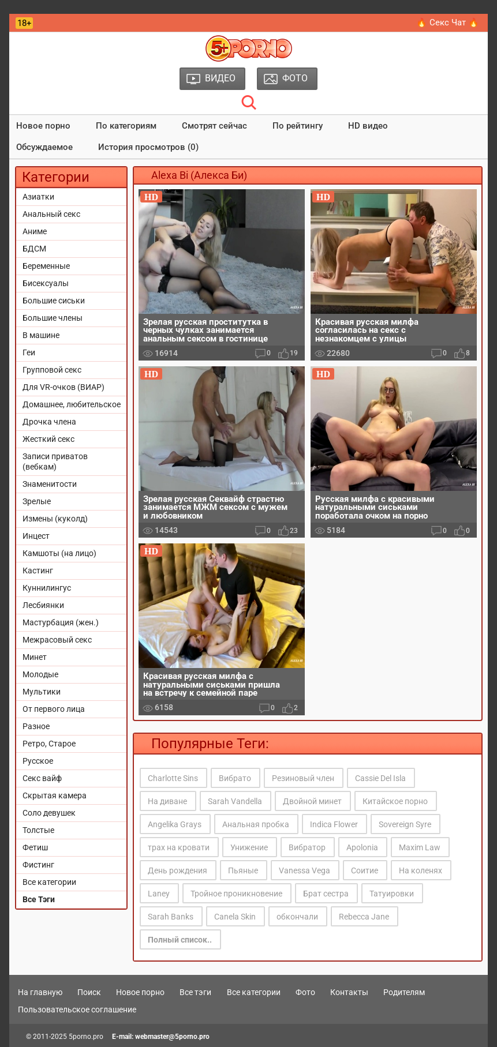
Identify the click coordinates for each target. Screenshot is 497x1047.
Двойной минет (312, 801)
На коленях (420, 870)
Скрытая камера (55, 795)
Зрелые (37, 501)
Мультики (42, 691)
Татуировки (391, 893)
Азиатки (38, 196)
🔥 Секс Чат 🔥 (447, 22)
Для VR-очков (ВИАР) (63, 387)
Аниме (35, 231)
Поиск (89, 992)
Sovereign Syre (405, 824)
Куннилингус (47, 587)
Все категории (49, 882)
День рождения (177, 870)
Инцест (36, 536)
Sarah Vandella (235, 801)
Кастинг (38, 570)
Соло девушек (49, 812)
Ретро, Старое (49, 743)
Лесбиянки (43, 605)
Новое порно (43, 126)
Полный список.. (180, 939)
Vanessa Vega (304, 870)
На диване (167, 801)
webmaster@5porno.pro (172, 1037)
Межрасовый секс (57, 639)
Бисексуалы (46, 283)
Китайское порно (395, 801)
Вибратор (307, 847)
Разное (36, 726)
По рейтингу (297, 126)
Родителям (404, 992)
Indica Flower (334, 824)
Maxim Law (419, 847)
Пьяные (243, 870)
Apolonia (362, 847)
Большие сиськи (54, 300)
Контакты (349, 992)
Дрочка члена (49, 421)
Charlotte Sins (173, 778)
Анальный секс (51, 214)
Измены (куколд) (55, 518)
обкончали (297, 916)
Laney (159, 893)
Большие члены (53, 317)
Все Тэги (39, 899)
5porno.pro (86, 1037)
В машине (41, 335)
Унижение (249, 847)
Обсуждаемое (44, 147)
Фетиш (35, 847)
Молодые (40, 674)
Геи (29, 352)
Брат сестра (326, 893)
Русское (38, 760)
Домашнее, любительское (72, 404)
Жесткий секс (48, 439)
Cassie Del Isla (380, 778)
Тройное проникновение (236, 893)
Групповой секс (52, 369)
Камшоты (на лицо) (59, 553)
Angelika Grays (174, 824)
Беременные (46, 266)
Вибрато (235, 778)
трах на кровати (179, 847)
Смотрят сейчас (214, 126)
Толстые (38, 830)
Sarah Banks (170, 916)
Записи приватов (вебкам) (55, 461)
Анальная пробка (255, 824)
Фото (305, 992)
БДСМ (34, 248)
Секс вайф (42, 778)
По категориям (126, 126)
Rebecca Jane (364, 916)
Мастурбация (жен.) (61, 622)
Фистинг (38, 864)
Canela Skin (235, 916)
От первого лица (54, 709)
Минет (35, 657)
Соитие (364, 870)
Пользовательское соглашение (77, 1009)
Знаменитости (50, 484)
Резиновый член (303, 778)
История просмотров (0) (148, 147)
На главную (40, 992)
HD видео (368, 126)
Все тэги (195, 992)
